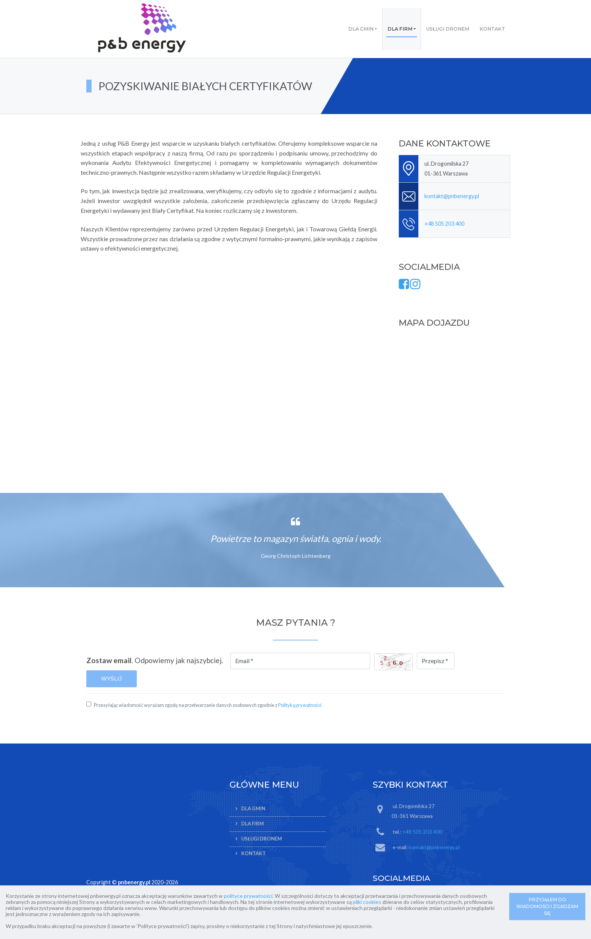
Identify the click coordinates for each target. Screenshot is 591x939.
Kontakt (492, 29)
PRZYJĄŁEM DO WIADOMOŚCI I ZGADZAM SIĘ (547, 906)
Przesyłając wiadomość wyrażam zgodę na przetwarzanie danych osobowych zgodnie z (208, 705)
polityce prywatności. (249, 896)
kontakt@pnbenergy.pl (451, 196)
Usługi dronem (447, 29)
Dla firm (399, 29)
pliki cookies (367, 902)
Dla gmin (361, 29)
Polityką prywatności (300, 705)
